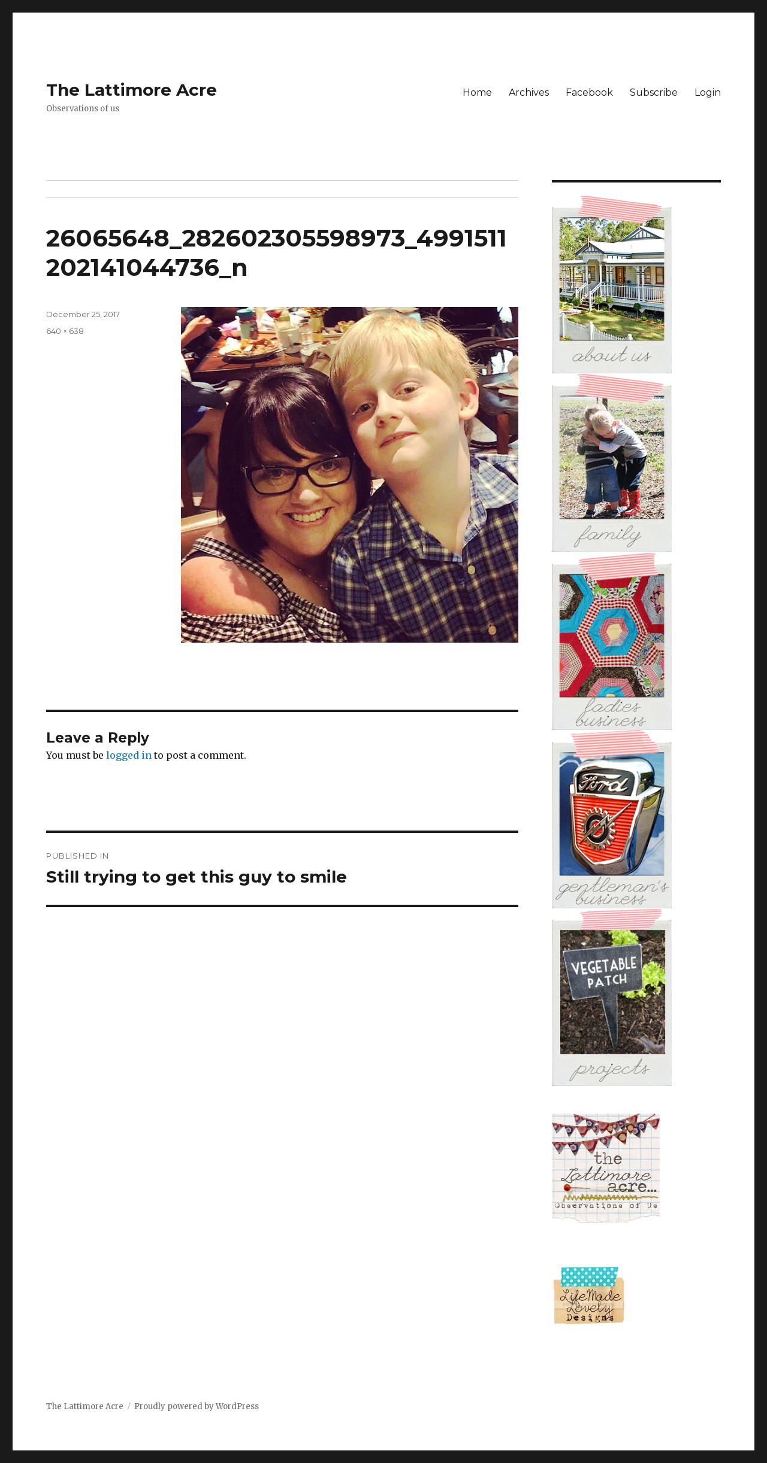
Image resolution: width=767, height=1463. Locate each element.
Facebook (589, 92)
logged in (129, 755)
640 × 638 (65, 331)
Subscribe (654, 92)
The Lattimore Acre (131, 90)
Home (477, 92)
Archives (529, 92)
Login (707, 92)
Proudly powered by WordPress (196, 1406)
